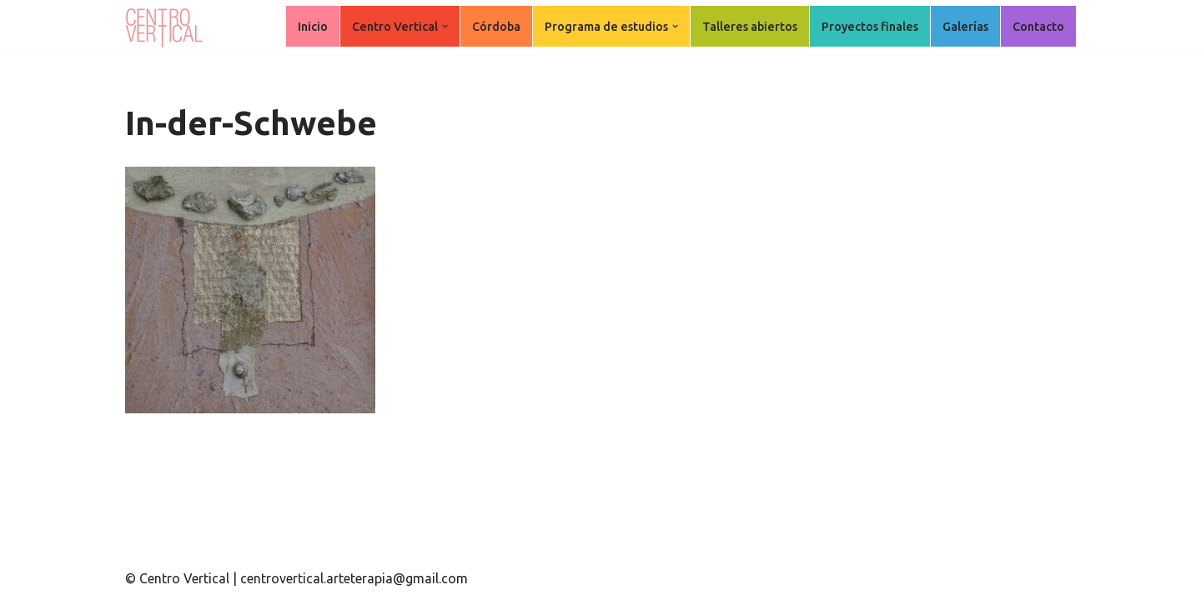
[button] (445, 26)
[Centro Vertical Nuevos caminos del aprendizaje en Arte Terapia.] (167, 27)
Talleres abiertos (749, 26)
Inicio (313, 26)
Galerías (965, 26)
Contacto (1038, 26)
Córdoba (496, 26)
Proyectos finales (870, 26)
